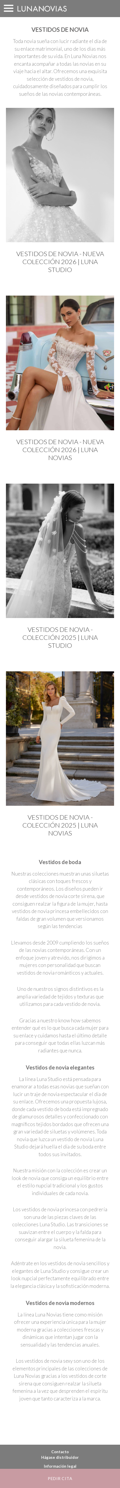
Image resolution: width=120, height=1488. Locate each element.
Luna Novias (42, 8)
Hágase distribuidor (60, 1457)
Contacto (60, 1451)
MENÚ (8, 8)
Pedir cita (60, 1478)
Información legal (60, 1466)
